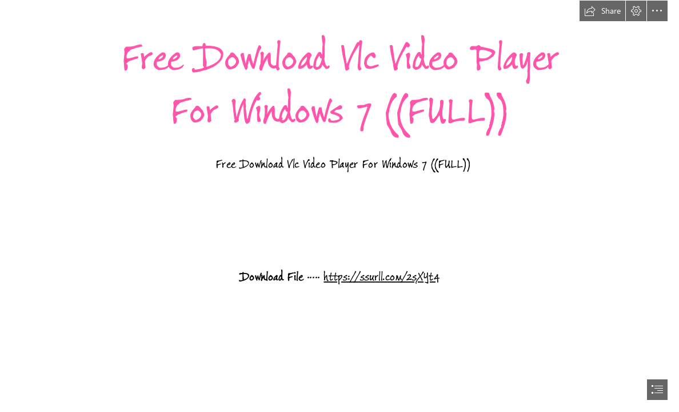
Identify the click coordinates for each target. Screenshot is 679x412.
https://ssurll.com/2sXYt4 (382, 277)
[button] (602, 11)
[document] (339, 206)
